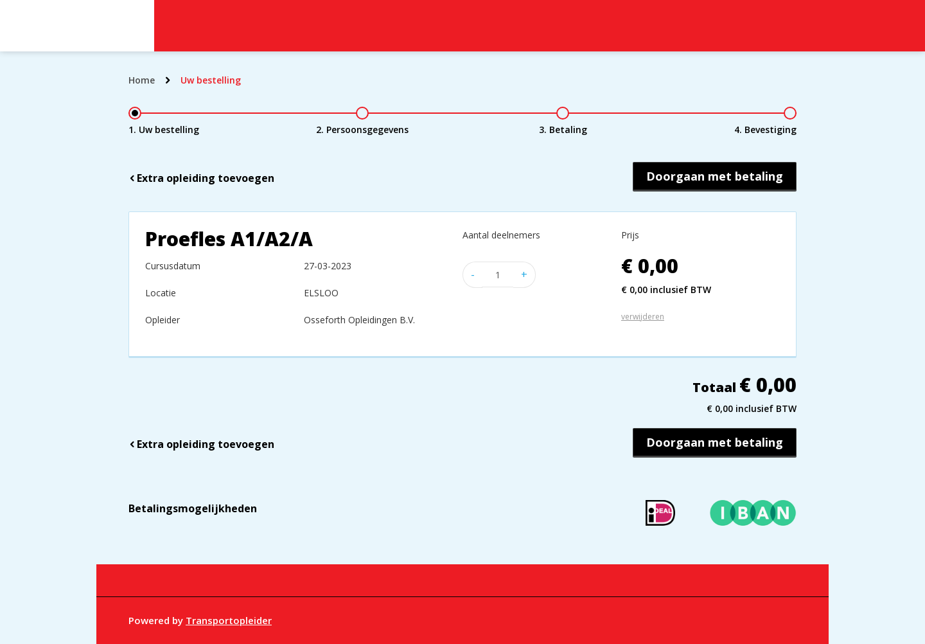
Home (141, 80)
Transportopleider (229, 620)
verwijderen (642, 316)
